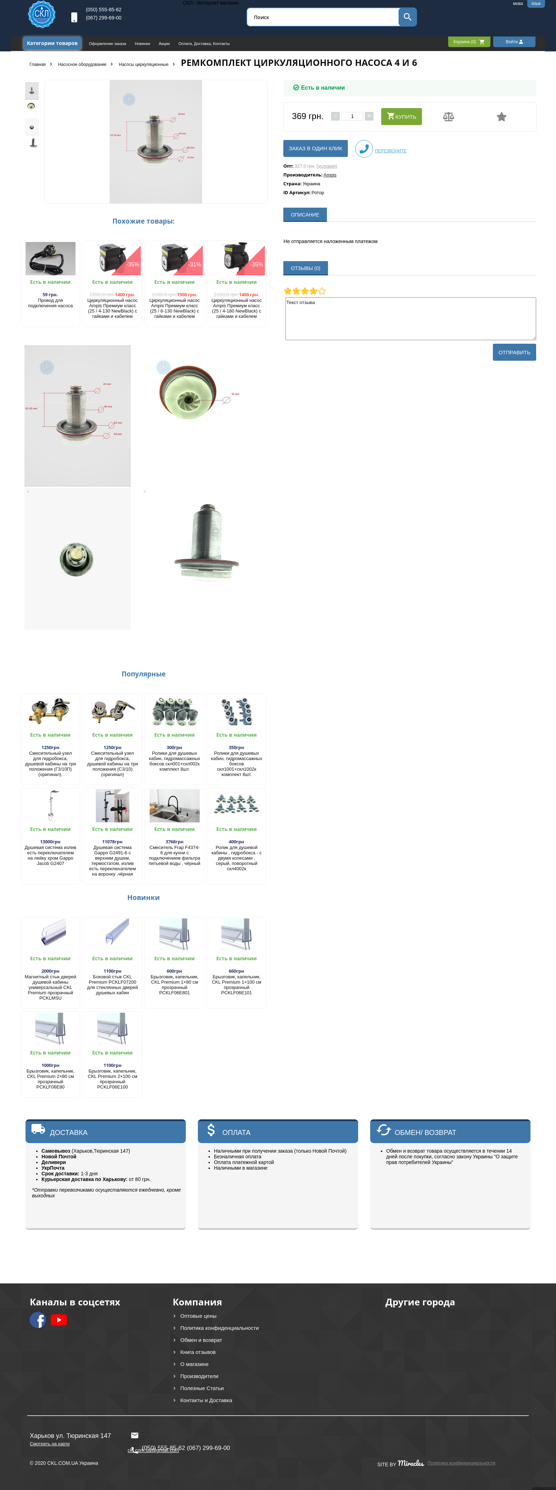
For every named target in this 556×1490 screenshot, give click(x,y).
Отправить (514, 352)
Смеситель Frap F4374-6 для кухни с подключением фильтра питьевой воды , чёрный (174, 855)
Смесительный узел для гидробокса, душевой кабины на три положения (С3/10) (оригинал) (112, 763)
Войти (514, 41)
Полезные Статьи (202, 1388)
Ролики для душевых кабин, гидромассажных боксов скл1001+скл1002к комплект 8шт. (236, 763)
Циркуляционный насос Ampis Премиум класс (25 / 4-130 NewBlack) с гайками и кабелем (112, 308)
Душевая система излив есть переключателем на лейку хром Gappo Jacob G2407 (50, 855)
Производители (199, 1376)
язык (536, 3)
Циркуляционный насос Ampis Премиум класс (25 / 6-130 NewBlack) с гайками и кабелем (174, 308)
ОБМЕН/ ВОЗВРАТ (425, 1132)
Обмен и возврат (201, 1340)
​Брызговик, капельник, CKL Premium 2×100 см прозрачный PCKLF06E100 (113, 1079)
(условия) (327, 166)
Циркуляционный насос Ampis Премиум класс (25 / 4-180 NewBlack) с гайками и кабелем (236, 308)
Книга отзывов (198, 1352)
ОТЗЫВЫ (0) (306, 268)
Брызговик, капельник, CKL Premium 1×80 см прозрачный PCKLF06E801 (175, 984)
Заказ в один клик (315, 148)
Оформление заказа (108, 43)
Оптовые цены (198, 1316)
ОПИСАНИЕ (305, 215)
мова (518, 3)
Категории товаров (52, 43)
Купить (401, 116)
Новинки (143, 43)
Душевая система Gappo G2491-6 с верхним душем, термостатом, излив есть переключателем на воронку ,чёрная (112, 861)
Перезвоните (380, 149)
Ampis (330, 175)
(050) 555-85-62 (103, 9)
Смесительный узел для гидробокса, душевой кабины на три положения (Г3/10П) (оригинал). (50, 763)
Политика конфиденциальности (219, 1328)
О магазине (194, 1364)
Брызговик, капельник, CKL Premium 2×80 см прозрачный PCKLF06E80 (50, 1079)
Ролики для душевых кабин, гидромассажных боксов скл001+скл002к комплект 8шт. (174, 761)
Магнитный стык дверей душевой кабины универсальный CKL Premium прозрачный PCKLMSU (50, 987)
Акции (165, 43)
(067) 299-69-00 (103, 18)
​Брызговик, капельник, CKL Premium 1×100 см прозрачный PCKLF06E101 (236, 984)
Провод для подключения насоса (50, 303)
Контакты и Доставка (206, 1400)
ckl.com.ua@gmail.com (153, 1435)
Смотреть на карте (50, 1443)
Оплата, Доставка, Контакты (204, 43)
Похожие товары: (143, 221)
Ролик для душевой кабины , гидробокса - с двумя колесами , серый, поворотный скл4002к (236, 858)
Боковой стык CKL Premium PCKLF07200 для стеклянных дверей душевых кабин (112, 984)
